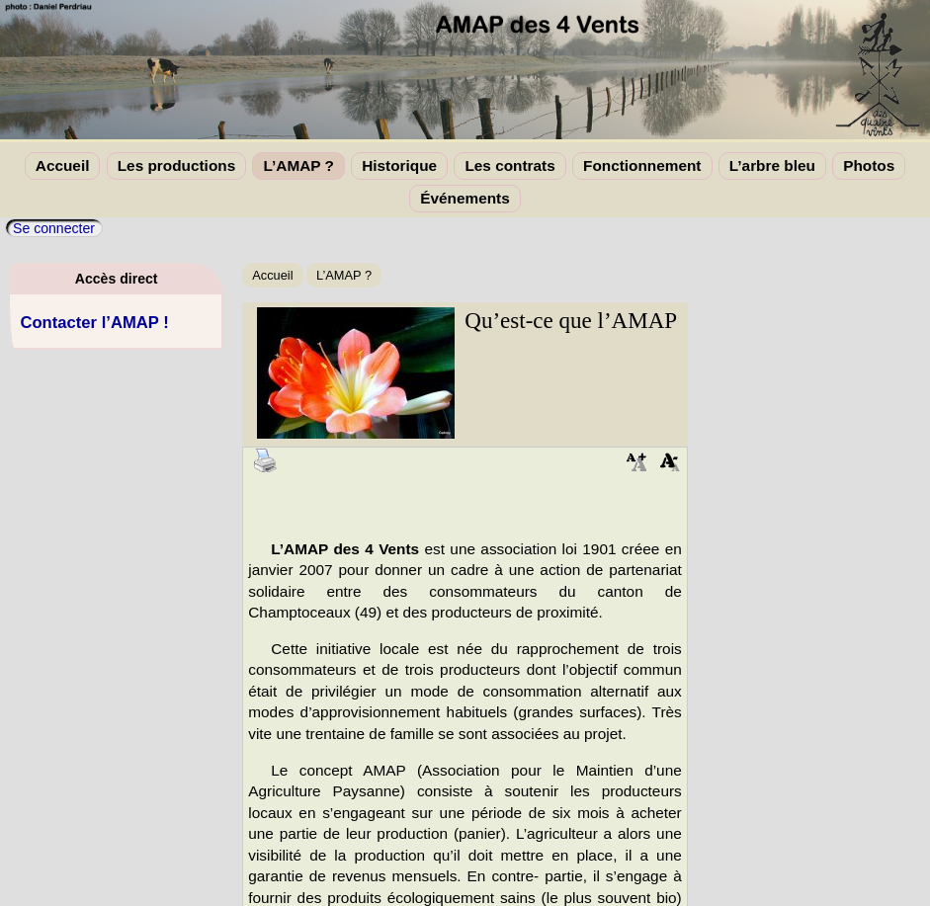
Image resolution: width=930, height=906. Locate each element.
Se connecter (54, 228)
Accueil (63, 165)
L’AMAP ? (298, 165)
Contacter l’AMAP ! (94, 322)
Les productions (176, 165)
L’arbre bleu (772, 165)
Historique (399, 165)
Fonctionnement (642, 165)
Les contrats (509, 165)
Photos (868, 165)
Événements (465, 198)
